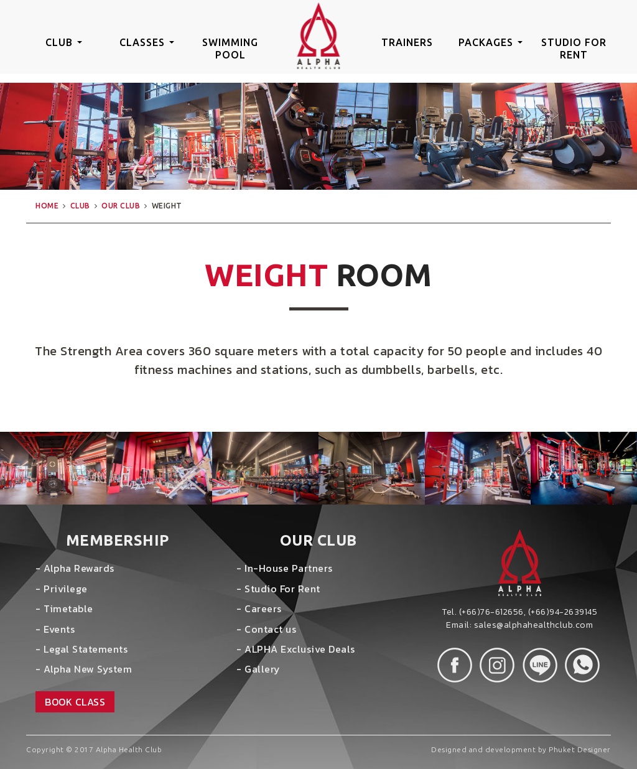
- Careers (259, 608)
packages (490, 42)
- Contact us (266, 629)
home (46, 206)
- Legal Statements (81, 648)
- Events (55, 629)
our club (120, 206)
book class (75, 701)
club (63, 42)
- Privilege (61, 588)
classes (146, 42)
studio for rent (574, 48)
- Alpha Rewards (74, 568)
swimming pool (230, 48)
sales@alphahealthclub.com (533, 625)
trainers (407, 42)
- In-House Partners (284, 568)
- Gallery (258, 668)
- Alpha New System (83, 668)
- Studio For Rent (278, 588)
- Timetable (64, 608)
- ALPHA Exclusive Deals (295, 648)
